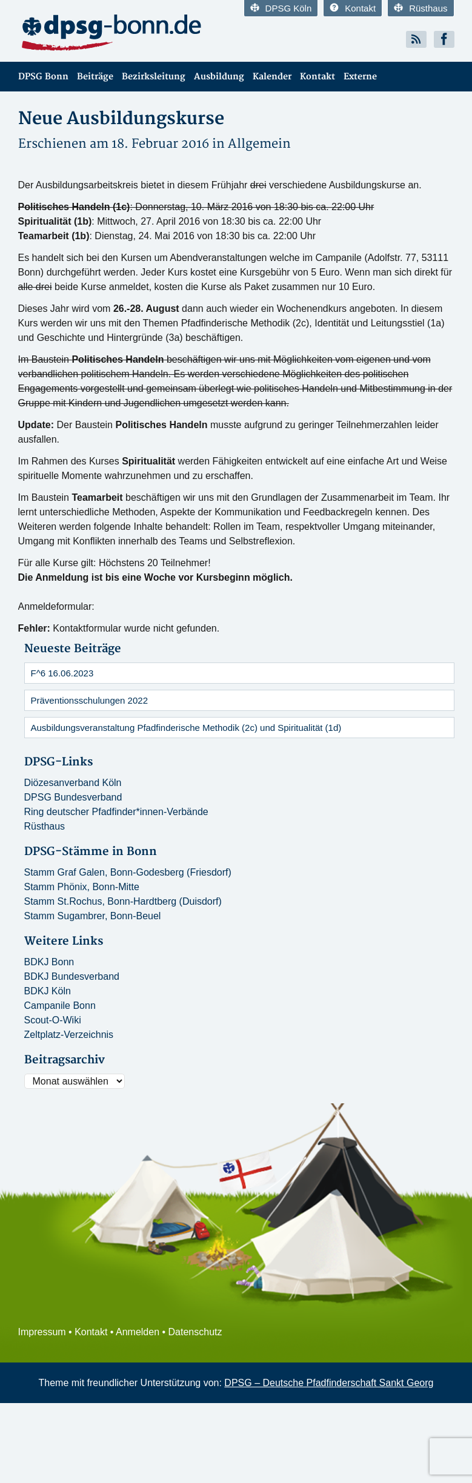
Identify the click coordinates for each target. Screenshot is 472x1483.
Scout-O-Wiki (52, 1020)
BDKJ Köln (47, 991)
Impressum (42, 1332)
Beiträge (95, 76)
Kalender (272, 76)
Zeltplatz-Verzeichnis (69, 1034)
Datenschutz (195, 1332)
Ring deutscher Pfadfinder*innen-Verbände (116, 812)
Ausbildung (219, 76)
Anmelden (137, 1332)
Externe (360, 76)
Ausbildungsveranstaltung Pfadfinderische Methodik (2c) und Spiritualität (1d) (186, 727)
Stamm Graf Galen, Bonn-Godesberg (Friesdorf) (127, 872)
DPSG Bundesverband (73, 797)
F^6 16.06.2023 (62, 673)
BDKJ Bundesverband (71, 976)
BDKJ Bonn (49, 962)
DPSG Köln (281, 8)
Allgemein (259, 143)
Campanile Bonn (60, 1005)
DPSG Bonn (43, 76)
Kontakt (353, 8)
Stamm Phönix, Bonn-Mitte (81, 887)
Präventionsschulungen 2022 (89, 700)
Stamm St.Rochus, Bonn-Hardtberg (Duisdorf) (123, 901)
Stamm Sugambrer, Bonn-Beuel (92, 916)
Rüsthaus (420, 8)
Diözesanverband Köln (73, 783)
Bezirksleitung (153, 76)
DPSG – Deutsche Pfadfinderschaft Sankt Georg (328, 1383)
